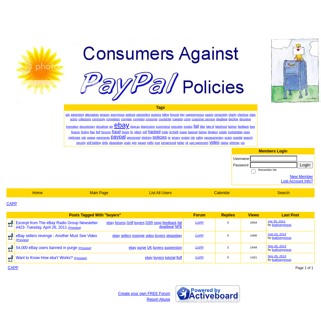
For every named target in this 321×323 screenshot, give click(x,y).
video (149, 235)
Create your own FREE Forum (144, 293)
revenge (138, 235)
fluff (179, 257)
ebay (110, 222)
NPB (178, 226)
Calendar (222, 193)
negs (157, 222)
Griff (130, 222)
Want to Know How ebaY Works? (44, 257)
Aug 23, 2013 (277, 234)
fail (179, 222)
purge (141, 247)
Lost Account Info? (297, 181)
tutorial (170, 257)
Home (37, 193)
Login (305, 164)
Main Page (99, 193)
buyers (139, 222)
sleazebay (174, 235)
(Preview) (74, 227)
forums (120, 222)
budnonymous (281, 224)
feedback (169, 222)
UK (149, 247)
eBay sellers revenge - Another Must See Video (56, 236)
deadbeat (166, 226)
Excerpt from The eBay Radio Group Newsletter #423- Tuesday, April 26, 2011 (57, 225)
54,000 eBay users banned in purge (46, 247)
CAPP (11, 204)
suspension (173, 247)
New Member (301, 176)
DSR (149, 222)
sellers (126, 235)
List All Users (160, 193)
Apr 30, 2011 (277, 221)
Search (283, 193)
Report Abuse (158, 299)
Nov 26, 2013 (277, 246)
